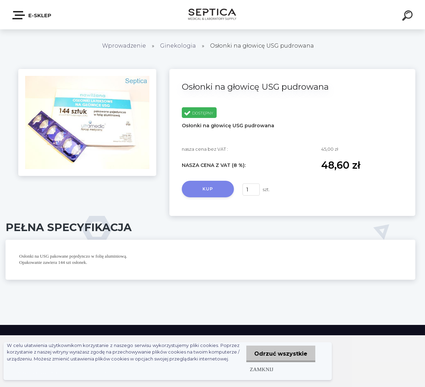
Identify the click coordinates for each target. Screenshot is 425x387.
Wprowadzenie (124, 45)
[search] (408, 16)
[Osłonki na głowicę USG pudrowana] (87, 71)
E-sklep (32, 15)
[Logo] (212, 14)
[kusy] (251, 189)
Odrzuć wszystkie (280, 353)
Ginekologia (178, 45)
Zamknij (260, 369)
